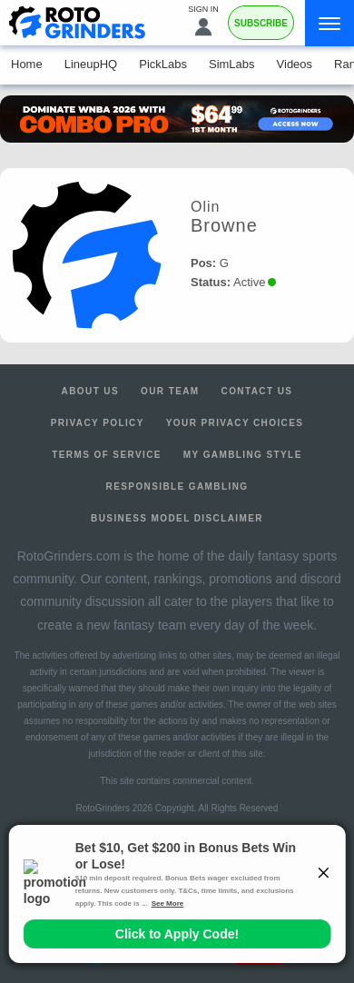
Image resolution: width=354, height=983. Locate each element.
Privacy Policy (97, 423)
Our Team (170, 391)
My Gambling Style (242, 455)
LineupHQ (91, 64)
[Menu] (329, 23)
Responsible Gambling (177, 487)
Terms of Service (107, 455)
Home (27, 64)
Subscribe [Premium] (261, 23)
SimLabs (232, 64)
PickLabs (163, 64)
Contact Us (257, 391)
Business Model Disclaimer (177, 518)
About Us (90, 391)
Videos (295, 64)
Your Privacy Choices (235, 423)
